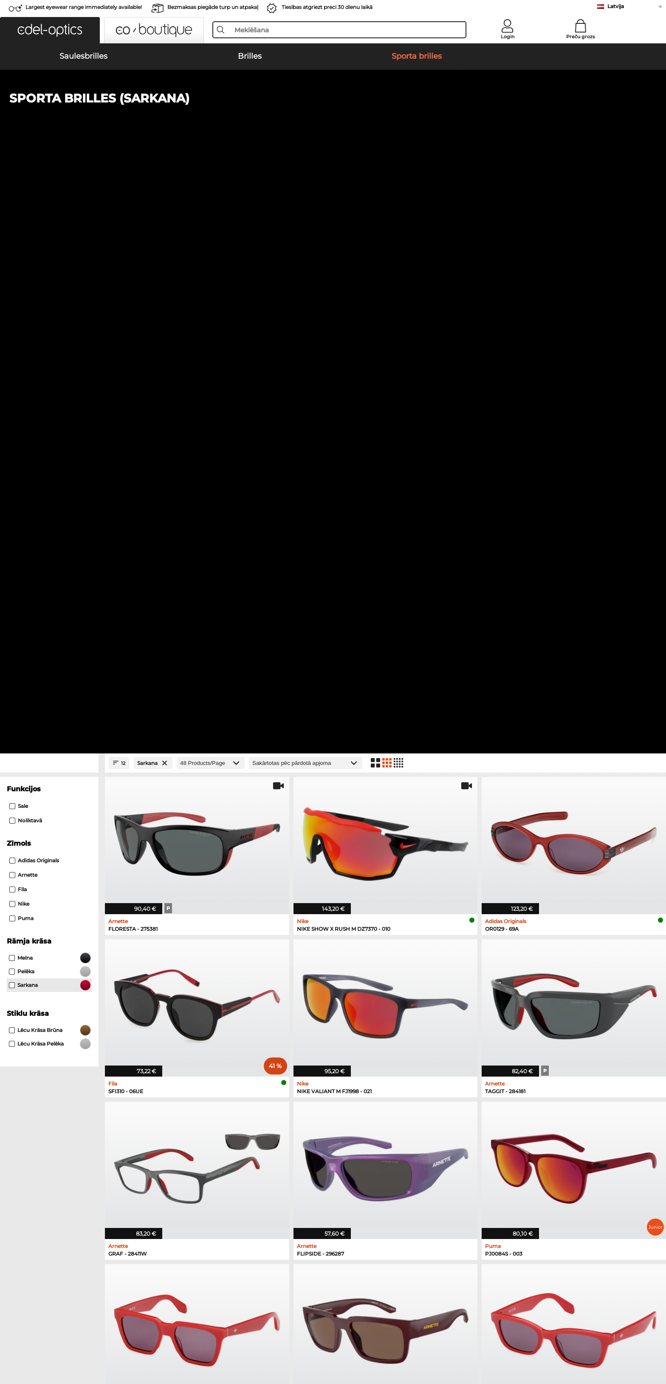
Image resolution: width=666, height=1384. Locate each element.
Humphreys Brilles (359, 960)
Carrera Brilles (496, 981)
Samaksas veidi (213, 1107)
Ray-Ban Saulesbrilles (79, 940)
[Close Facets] (49, 192)
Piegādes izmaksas (218, 1117)
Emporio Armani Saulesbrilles (90, 970)
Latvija (615, 6)
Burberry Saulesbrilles (223, 950)
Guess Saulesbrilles (219, 960)
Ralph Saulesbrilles (219, 970)
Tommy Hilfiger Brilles (508, 970)
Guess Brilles (351, 981)
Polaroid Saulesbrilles (222, 940)
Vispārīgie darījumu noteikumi (92, 1334)
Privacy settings (70, 1107)
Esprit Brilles (495, 950)
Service (202, 1093)
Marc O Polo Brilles (360, 950)
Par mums (206, 1334)
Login (507, 37)
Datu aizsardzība (164, 1334)
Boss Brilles (493, 960)
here (576, 1158)
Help (340, 1093)
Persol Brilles (495, 940)
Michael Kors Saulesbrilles (85, 981)
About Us (62, 1093)
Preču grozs (580, 37)
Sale (18, 235)
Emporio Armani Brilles (366, 970)
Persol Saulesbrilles (76, 950)
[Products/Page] (210, 192)
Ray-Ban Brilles (354, 940)
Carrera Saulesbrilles (77, 960)
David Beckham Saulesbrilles (233, 981)
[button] (50, 30)
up (612, 1334)
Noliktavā (25, 249)
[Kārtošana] (305, 192)
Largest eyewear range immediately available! (83, 7)
